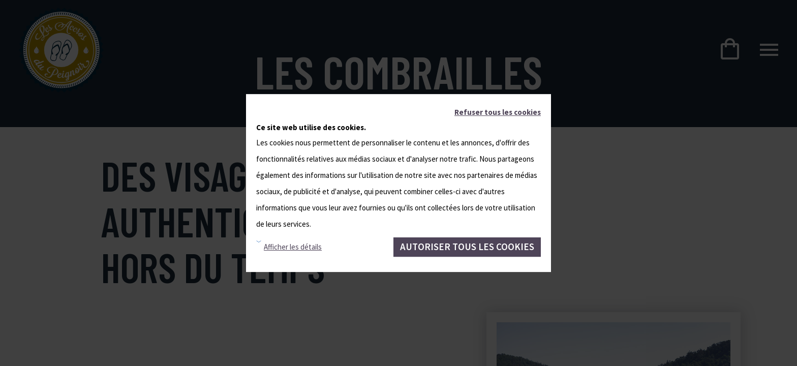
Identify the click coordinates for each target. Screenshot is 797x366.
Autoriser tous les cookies (467, 246)
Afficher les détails (293, 247)
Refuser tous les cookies (497, 112)
